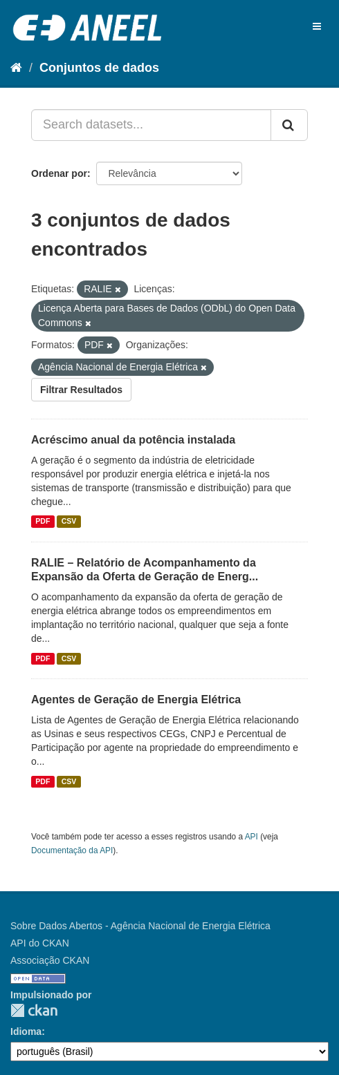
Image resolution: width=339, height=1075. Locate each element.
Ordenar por (59, 173)
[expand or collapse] (317, 26)
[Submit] (289, 125)
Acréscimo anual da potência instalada (133, 440)
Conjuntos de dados (99, 68)
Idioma (26, 1031)
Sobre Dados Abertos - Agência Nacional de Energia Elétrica (140, 925)
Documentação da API (72, 850)
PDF (42, 521)
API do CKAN (39, 943)
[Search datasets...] (151, 125)
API (251, 836)
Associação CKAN (49, 960)
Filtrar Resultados (81, 389)
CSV (69, 521)
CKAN (33, 1010)
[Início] (16, 68)
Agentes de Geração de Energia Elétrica (136, 699)
